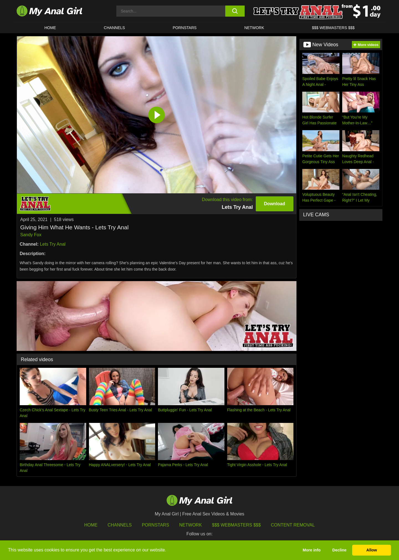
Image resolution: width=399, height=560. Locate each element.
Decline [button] (339, 550)
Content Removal (293, 525)
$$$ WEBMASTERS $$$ (333, 27)
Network (254, 27)
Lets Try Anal (53, 244)
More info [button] (312, 550)
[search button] (234, 11)
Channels (120, 525)
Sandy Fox (30, 234)
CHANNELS (114, 27)
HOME (50, 27)
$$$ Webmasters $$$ (236, 525)
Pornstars (184, 27)
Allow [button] (371, 550)
